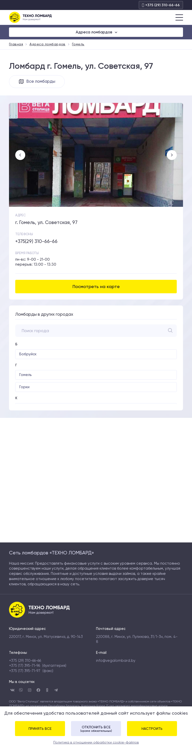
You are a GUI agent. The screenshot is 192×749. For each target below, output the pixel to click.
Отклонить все (96, 729)
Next (172, 155)
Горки (24, 387)
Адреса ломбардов (94, 32)
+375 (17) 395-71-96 (24, 666)
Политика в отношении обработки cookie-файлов (96, 742)
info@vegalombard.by (115, 661)
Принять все (40, 729)
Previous (20, 155)
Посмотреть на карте (96, 286)
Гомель (25, 375)
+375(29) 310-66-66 (36, 241)
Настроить (152, 729)
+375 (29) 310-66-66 (161, 5)
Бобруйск (27, 354)
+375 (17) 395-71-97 (24, 671)
